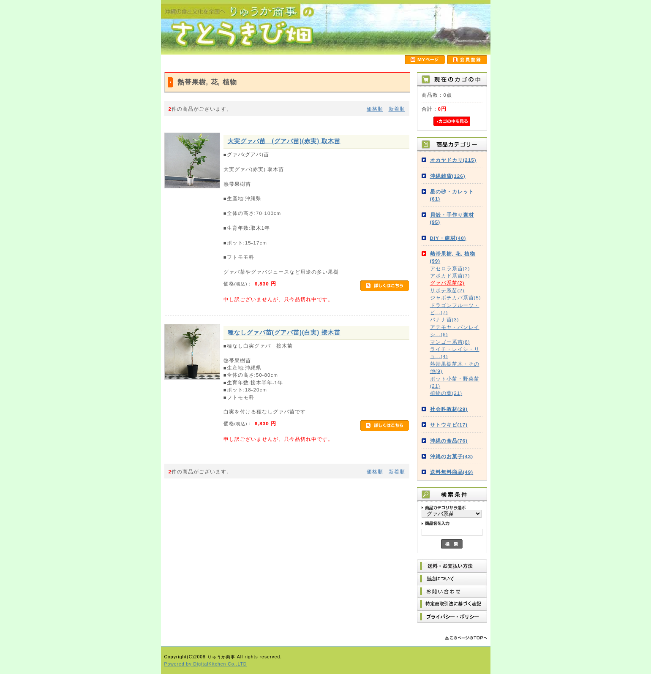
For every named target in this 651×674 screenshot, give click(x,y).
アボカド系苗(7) (450, 275)
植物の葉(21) (446, 393)
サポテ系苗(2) (447, 290)
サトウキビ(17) (449, 424)
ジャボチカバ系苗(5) (455, 297)
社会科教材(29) (449, 409)
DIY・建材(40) (448, 238)
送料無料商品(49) (452, 472)
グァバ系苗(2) (447, 282)
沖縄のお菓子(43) (452, 456)
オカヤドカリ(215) (453, 160)
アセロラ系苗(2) (450, 268)
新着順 (397, 108)
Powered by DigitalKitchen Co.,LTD (205, 664)
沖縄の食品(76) (449, 440)
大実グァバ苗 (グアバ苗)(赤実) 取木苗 (284, 141)
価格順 (375, 108)
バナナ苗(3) (444, 319)
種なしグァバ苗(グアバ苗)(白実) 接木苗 (284, 332)
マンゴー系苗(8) (450, 342)
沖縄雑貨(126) (448, 176)
